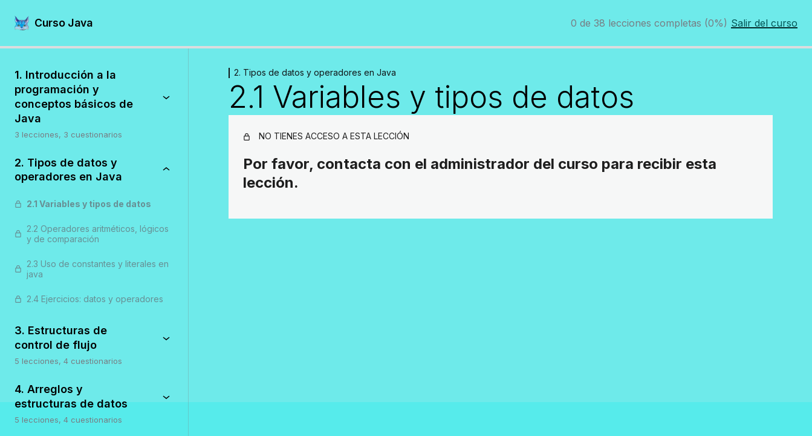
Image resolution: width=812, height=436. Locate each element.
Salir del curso (764, 23)
